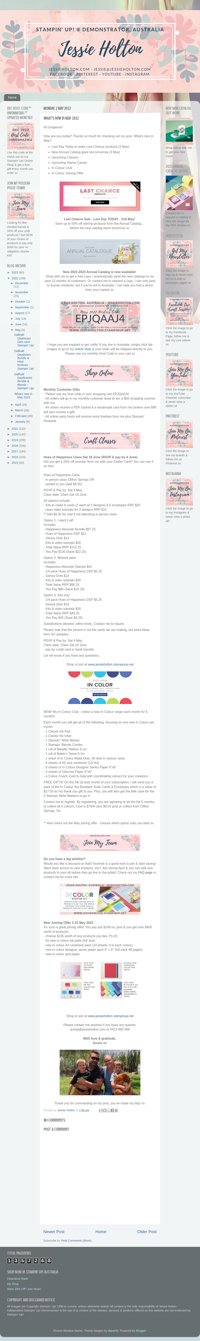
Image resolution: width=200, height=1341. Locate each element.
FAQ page (145, 872)
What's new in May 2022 (23, 395)
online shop (83, 349)
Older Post (147, 1231)
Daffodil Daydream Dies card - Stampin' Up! (24, 340)
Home (12, 97)
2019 (15, 440)
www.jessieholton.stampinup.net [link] (111, 664)
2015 (15, 462)
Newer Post (53, 1231)
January (20, 421)
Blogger (141, 1330)
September (22, 307)
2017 (15, 451)
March (19, 410)
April (18, 404)
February (21, 416)
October (20, 301)
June (18, 324)
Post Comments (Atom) (76, 1240)
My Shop (13, 1284)
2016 (15, 457)
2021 (15, 428)
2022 (15, 278)
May (18, 330)
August (20, 313)
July (18, 318)
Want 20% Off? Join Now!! (24, 1289)
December (21, 283)
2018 (15, 445)
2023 (15, 272)
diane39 (113, 1330)
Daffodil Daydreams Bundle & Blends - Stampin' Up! (24, 381)
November (21, 292)
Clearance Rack (17, 1278)
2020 (15, 434)
